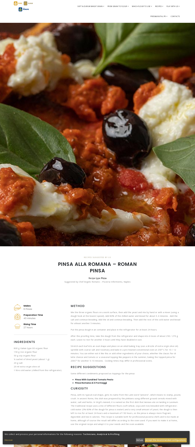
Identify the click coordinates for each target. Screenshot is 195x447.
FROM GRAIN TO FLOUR (118, 6)
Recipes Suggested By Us (97, 257)
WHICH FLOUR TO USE (142, 6)
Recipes (159, 6)
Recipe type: (97, 278)
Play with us (173, 6)
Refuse (139, 440)
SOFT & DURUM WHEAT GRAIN (90, 6)
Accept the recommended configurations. (165, 440)
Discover (9, 440)
